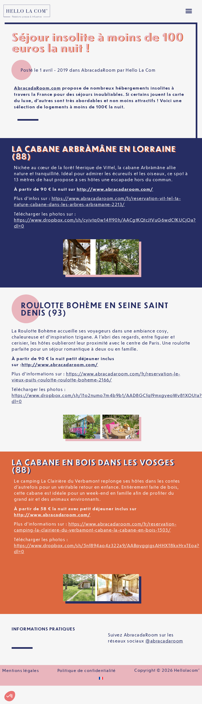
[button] (189, 11)
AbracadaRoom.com (37, 87)
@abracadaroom (164, 640)
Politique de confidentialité (86, 670)
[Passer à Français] (101, 678)
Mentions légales (20, 670)
